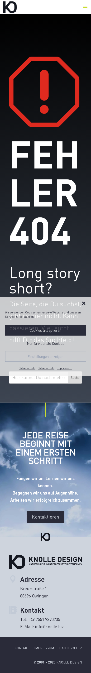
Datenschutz (27, 368)
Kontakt (21, 648)
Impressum (64, 368)
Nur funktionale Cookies (45, 343)
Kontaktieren (45, 517)
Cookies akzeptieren (45, 330)
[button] (83, 303)
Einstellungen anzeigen (45, 356)
